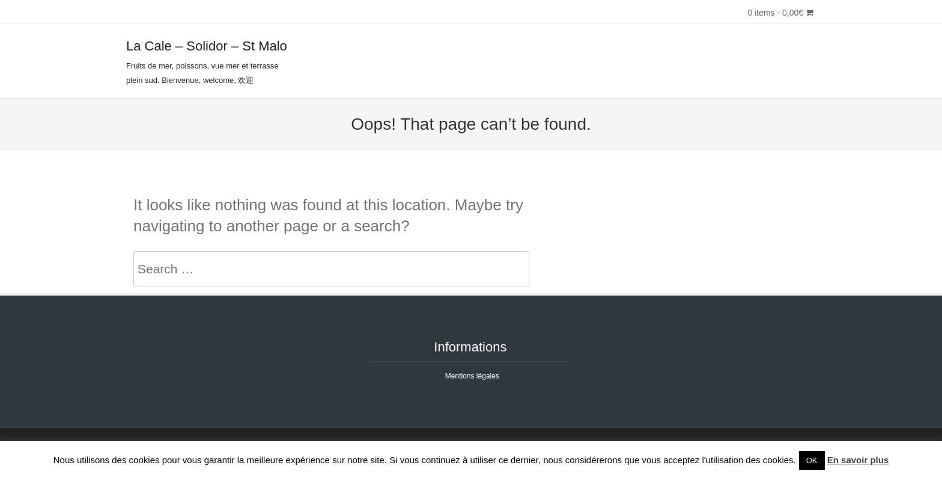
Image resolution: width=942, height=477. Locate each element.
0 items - (780, 12)
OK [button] (812, 460)
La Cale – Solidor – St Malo (206, 45)
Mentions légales (472, 376)
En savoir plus (858, 460)
